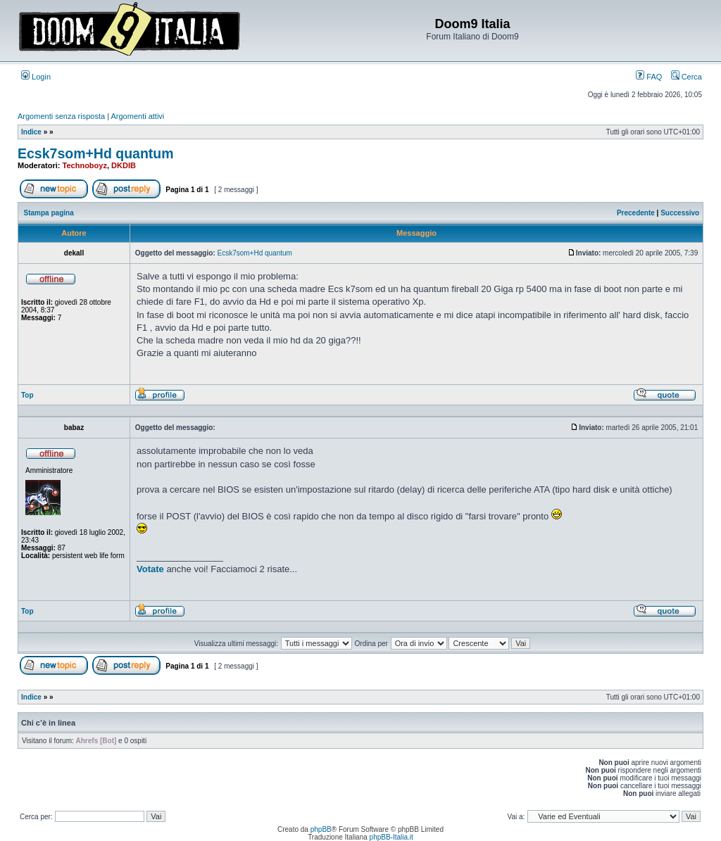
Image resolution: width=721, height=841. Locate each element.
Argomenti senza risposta (61, 116)
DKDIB (123, 165)
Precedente (636, 213)
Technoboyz (85, 165)
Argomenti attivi (138, 116)
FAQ (649, 76)
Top (27, 395)
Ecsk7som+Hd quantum (96, 153)
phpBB (321, 829)
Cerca (686, 76)
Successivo (679, 213)
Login (36, 76)
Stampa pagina (49, 213)
